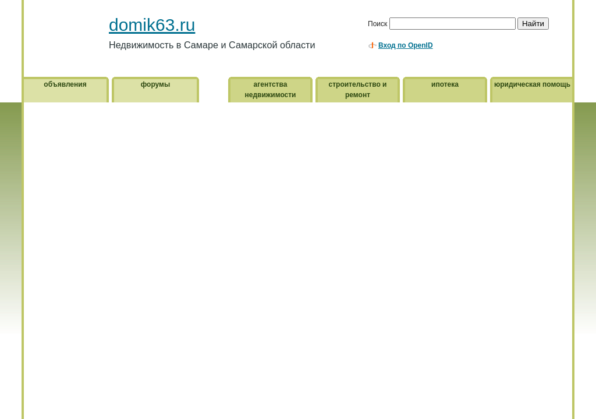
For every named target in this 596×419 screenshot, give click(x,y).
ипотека (445, 84)
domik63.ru (152, 24)
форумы (155, 84)
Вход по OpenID (405, 45)
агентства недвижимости (270, 89)
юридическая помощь (532, 84)
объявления (65, 84)
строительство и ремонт (358, 89)
